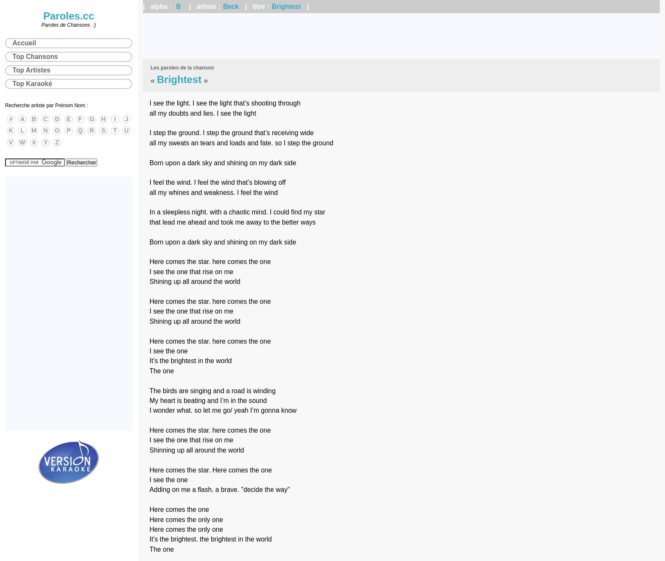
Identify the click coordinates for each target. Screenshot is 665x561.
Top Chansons (35, 56)
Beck (231, 6)
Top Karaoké (32, 83)
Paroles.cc (68, 16)
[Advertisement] (401, 36)
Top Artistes (31, 70)
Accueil (24, 43)
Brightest (286, 6)
